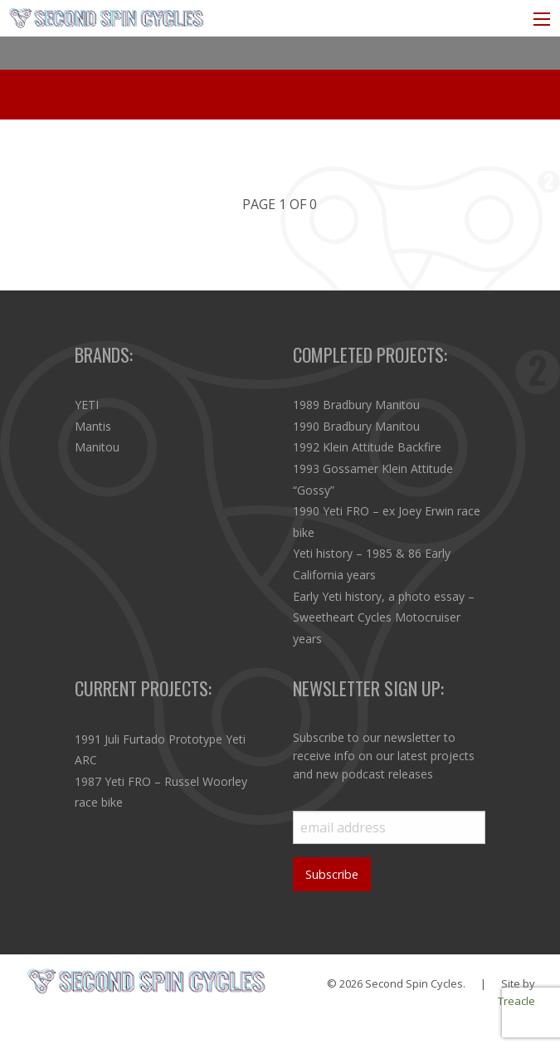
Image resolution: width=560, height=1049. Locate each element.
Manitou (97, 447)
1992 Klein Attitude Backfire (367, 447)
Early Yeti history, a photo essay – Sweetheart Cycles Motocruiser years (384, 617)
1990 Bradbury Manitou (356, 426)
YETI (87, 404)
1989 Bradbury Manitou (356, 404)
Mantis (93, 426)
